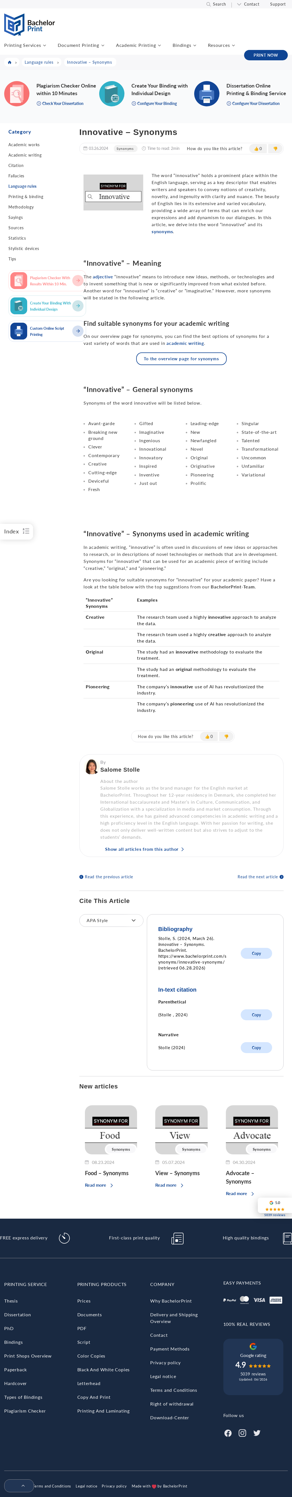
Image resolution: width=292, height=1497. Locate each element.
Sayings (15, 217)
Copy (256, 953)
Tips (12, 258)
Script (84, 1342)
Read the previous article (109, 876)
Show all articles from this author (142, 849)
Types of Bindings (23, 1397)
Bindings (182, 45)
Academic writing (25, 155)
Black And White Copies (103, 1369)
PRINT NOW (266, 55)
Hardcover (15, 1383)
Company (162, 1284)
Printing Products (102, 1284)
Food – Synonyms (107, 1173)
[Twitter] (256, 1432)
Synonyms (125, 148)
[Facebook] (227, 1432)
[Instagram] (242, 1432)
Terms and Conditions (173, 1390)
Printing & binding (25, 196)
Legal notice (163, 1376)
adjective (103, 276)
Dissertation (17, 1314)
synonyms (162, 231)
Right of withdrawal (172, 1403)
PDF (82, 1328)
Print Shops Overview (28, 1355)
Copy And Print (94, 1397)
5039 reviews (253, 1374)
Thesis (11, 1300)
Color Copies (91, 1355)
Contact (251, 4)
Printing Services (22, 45)
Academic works (24, 144)
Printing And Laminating (103, 1410)
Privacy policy (165, 1362)
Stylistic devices (23, 248)
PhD (8, 1328)
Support (278, 4)
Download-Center (169, 1417)
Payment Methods (170, 1348)
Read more (95, 1184)
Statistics (17, 238)
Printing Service (25, 1284)
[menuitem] (17, 1486)
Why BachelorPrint (171, 1300)
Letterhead (89, 1383)
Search (219, 4)
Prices (84, 1300)
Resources (219, 45)
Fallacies (16, 175)
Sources (16, 227)
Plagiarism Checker (25, 1410)
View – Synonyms (177, 1173)
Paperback (15, 1369)
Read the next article (258, 876)
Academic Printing (136, 45)
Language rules (22, 186)
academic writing (185, 343)
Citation (16, 165)
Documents (89, 1314)
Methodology (21, 207)
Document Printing (78, 45)
